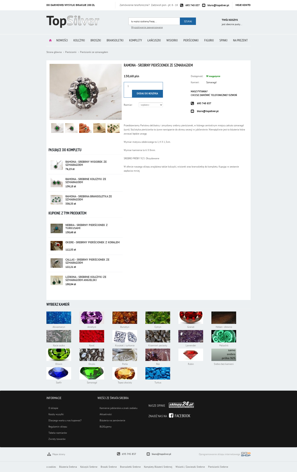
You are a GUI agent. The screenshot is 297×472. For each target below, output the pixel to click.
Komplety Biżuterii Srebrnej (158, 466)
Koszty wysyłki (56, 414)
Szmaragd (211, 82)
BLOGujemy (106, 426)
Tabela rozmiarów (57, 432)
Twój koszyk (230, 20)
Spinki (223, 40)
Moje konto (243, 5)
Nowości (62, 40)
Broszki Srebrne (109, 466)
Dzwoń (233, 95)
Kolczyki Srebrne (88, 466)
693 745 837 (192, 5)
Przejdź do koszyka (213, 20)
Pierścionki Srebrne (218, 466)
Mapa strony (58, 454)
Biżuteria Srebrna (68, 466)
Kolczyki (79, 40)
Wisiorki (172, 40)
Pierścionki (191, 40)
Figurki (209, 40)
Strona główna (50, 40)
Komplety (135, 40)
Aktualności (106, 414)
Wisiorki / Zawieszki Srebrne (190, 466)
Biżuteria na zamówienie (112, 420)
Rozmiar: (128, 104)
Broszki (96, 40)
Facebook (182, 415)
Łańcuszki (154, 40)
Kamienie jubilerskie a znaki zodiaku (118, 408)
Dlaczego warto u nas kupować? (64, 420)
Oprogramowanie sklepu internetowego (225, 454)
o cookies (51, 466)
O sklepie (53, 408)
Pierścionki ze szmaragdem (94, 52)
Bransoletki (115, 40)
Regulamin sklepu (57, 426)
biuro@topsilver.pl (218, 5)
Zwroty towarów (57, 438)
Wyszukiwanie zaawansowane (147, 27)
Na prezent (240, 40)
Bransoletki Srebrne (130, 466)
